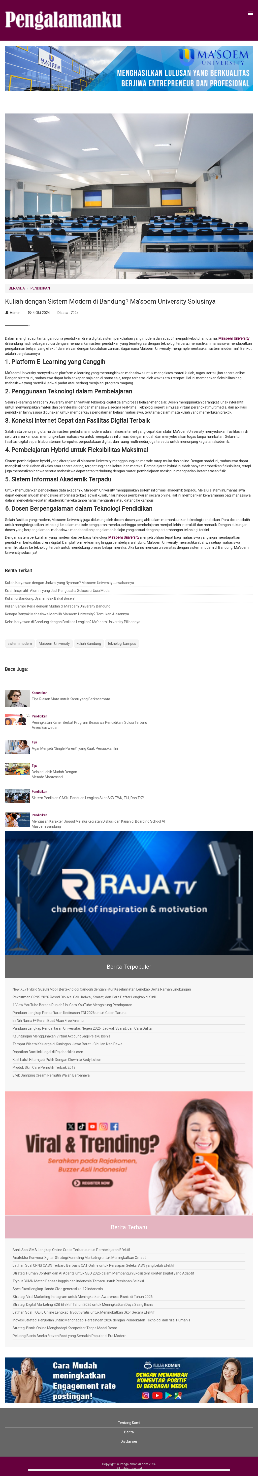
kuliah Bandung (89, 644)
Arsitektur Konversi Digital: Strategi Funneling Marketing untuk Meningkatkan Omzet (79, 1258)
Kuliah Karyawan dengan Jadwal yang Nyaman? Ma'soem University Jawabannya (69, 583)
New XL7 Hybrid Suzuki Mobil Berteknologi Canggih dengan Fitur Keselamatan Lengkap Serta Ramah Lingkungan (102, 989)
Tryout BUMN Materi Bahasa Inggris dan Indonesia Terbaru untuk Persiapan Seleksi (78, 1281)
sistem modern (20, 644)
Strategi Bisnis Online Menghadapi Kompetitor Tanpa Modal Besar (65, 1328)
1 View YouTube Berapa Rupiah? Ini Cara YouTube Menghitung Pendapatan (72, 1005)
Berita (129, 1432)
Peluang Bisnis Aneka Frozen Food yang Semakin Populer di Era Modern (69, 1336)
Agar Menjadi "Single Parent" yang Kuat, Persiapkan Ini (75, 748)
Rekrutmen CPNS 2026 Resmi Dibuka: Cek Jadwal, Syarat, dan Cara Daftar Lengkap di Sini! (84, 997)
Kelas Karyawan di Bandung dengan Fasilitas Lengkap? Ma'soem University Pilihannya (72, 622)
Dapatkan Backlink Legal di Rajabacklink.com (48, 1052)
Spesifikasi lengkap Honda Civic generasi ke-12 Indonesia (58, 1289)
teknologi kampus (122, 644)
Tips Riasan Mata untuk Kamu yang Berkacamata (71, 699)
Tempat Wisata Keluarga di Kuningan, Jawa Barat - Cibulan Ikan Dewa (67, 1044)
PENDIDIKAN (40, 288)
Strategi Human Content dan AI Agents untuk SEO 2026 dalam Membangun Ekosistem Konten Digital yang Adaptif (103, 1273)
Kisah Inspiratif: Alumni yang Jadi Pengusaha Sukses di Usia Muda (57, 591)
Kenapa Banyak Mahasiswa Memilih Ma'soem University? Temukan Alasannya (67, 614)
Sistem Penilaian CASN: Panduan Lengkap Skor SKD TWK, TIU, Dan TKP (88, 798)
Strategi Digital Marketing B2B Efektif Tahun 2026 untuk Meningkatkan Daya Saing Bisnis (83, 1305)
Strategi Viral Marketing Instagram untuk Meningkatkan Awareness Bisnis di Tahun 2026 (83, 1297)
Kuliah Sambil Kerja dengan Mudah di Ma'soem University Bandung (57, 606)
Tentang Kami (129, 1423)
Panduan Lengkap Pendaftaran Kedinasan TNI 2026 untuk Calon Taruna (69, 1013)
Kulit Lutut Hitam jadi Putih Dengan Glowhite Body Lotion (57, 1060)
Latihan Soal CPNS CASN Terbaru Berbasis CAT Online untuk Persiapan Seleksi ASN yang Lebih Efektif (94, 1265)
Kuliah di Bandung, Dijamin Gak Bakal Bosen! (40, 598)
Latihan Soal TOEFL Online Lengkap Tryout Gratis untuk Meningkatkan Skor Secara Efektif (84, 1312)
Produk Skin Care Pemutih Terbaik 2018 (44, 1067)
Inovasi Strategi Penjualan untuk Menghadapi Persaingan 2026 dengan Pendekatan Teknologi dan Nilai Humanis (101, 1320)
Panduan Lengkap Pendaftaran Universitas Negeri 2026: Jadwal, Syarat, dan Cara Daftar (83, 1028)
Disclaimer (129, 1441)
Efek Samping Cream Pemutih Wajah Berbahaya (51, 1075)
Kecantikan (39, 693)
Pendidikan (39, 716)
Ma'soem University (233, 338)
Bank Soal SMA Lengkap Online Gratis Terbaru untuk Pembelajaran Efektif (71, 1250)
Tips (34, 742)
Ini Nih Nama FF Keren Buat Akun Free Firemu (48, 1021)
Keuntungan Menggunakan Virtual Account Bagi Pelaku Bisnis (61, 1036)
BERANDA (17, 288)
